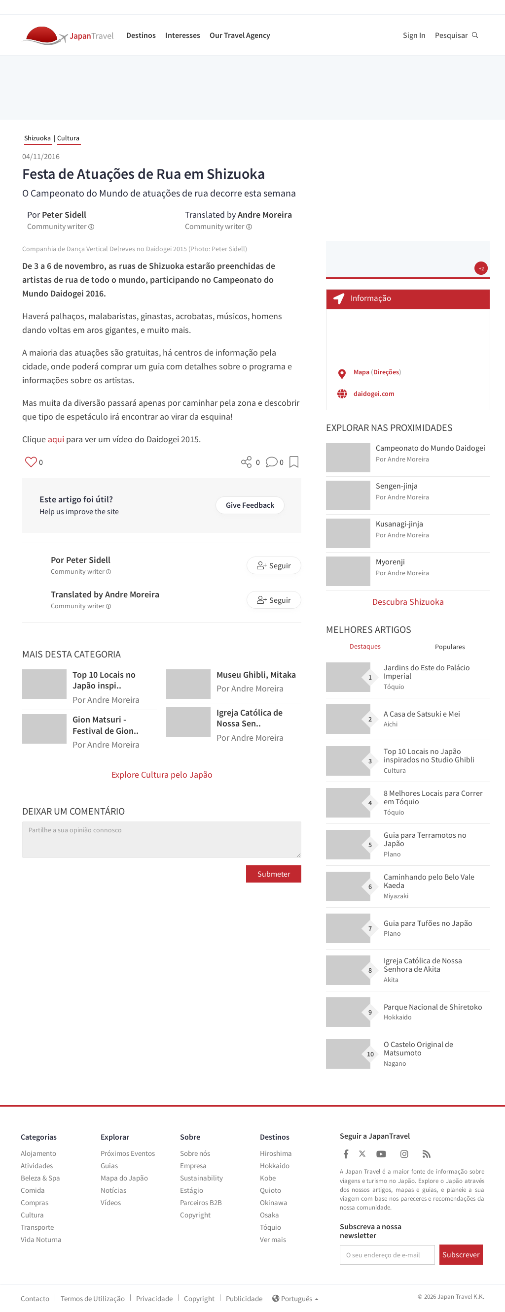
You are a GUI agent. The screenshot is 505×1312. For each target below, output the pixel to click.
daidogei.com (374, 393)
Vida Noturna (41, 1239)
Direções (386, 371)
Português (295, 1298)
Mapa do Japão (124, 1177)
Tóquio (270, 1227)
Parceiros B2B (201, 1202)
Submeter (273, 874)
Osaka (269, 1214)
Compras (34, 1202)
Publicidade (244, 1298)
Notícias (113, 1190)
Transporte (37, 1227)
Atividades (37, 1165)
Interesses (182, 35)
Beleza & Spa (40, 1177)
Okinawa (274, 1202)
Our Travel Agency (240, 35)
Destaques (365, 646)
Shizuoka (37, 137)
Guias (109, 1165)
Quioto (270, 1190)
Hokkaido (274, 1165)
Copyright (195, 1214)
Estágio (191, 1190)
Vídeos (111, 1202)
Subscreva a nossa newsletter (370, 1231)
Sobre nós (195, 1153)
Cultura (68, 137)
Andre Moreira (265, 214)
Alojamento (38, 1153)
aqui (56, 439)
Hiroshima (276, 1153)
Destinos (141, 35)
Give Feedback (250, 505)
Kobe (268, 1177)
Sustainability (201, 1177)
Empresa (193, 1165)
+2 (481, 268)
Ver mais (273, 1239)
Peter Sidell (64, 214)
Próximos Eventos (128, 1153)
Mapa (361, 371)
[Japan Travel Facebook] (346, 1154)
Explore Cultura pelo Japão (162, 774)
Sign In (414, 35)
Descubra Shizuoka (408, 601)
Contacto (35, 1298)
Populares (450, 646)
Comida (33, 1190)
